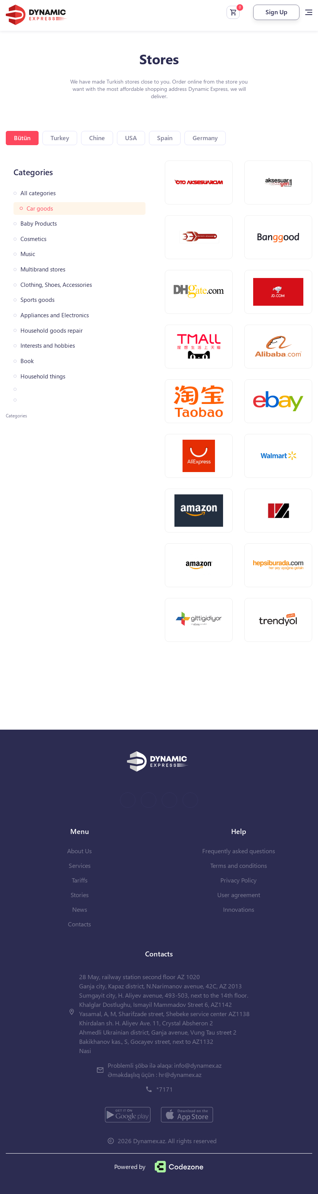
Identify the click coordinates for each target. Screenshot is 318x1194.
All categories (38, 193)
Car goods (40, 208)
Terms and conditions (238, 865)
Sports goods (37, 299)
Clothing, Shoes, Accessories (56, 284)
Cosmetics (33, 239)
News (79, 909)
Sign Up (277, 12)
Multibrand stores (42, 269)
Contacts (79, 924)
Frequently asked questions (238, 851)
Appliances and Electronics (54, 315)
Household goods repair (51, 330)
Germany (205, 138)
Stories (80, 895)
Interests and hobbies (47, 345)
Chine (97, 138)
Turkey (60, 138)
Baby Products (38, 223)
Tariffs (80, 880)
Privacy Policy (238, 880)
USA (131, 138)
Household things (42, 376)
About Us (79, 851)
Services (80, 865)
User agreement (238, 895)
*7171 (164, 1089)
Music (27, 254)
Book (27, 361)
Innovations (238, 909)
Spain (165, 138)
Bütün (22, 138)
